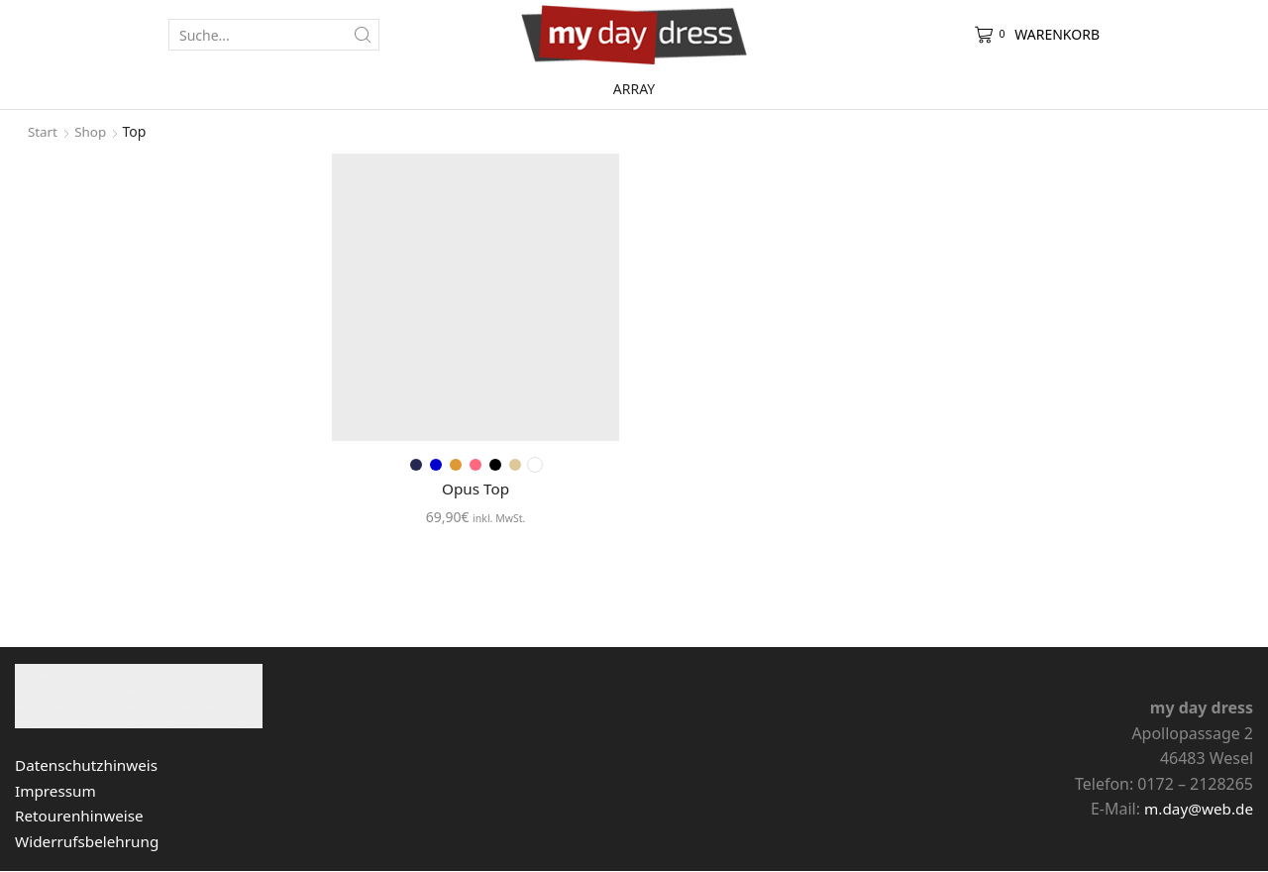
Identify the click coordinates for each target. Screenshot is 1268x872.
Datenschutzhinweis (89, 766)
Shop (92, 131)
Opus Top (475, 488)
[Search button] (363, 35)
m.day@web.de (1196, 809)
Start (43, 131)
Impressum (57, 792)
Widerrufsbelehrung (90, 842)
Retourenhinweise (82, 816)
